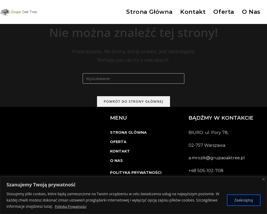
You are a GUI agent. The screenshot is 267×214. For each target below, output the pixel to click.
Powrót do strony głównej (133, 104)
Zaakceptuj (243, 200)
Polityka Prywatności (72, 206)
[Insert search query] (133, 78)
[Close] (263, 179)
